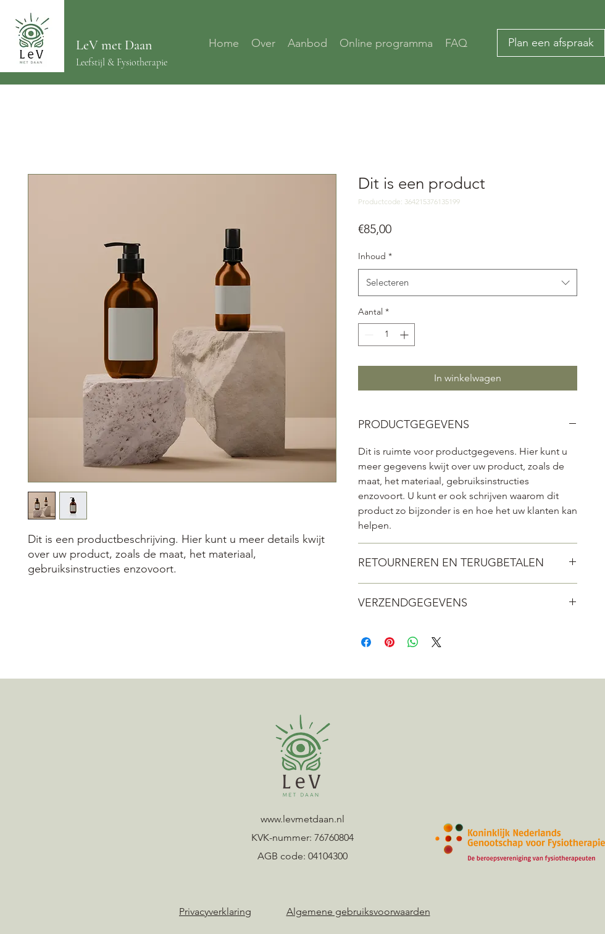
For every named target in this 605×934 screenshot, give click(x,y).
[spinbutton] (386, 334)
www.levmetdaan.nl (302, 819)
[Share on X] (436, 642)
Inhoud (375, 256)
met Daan (126, 45)
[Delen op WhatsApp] (413, 642)
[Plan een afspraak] (551, 43)
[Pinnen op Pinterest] (389, 642)
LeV (88, 45)
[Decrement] (367, 334)
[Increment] (405, 334)
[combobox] (467, 282)
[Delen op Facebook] (366, 642)
